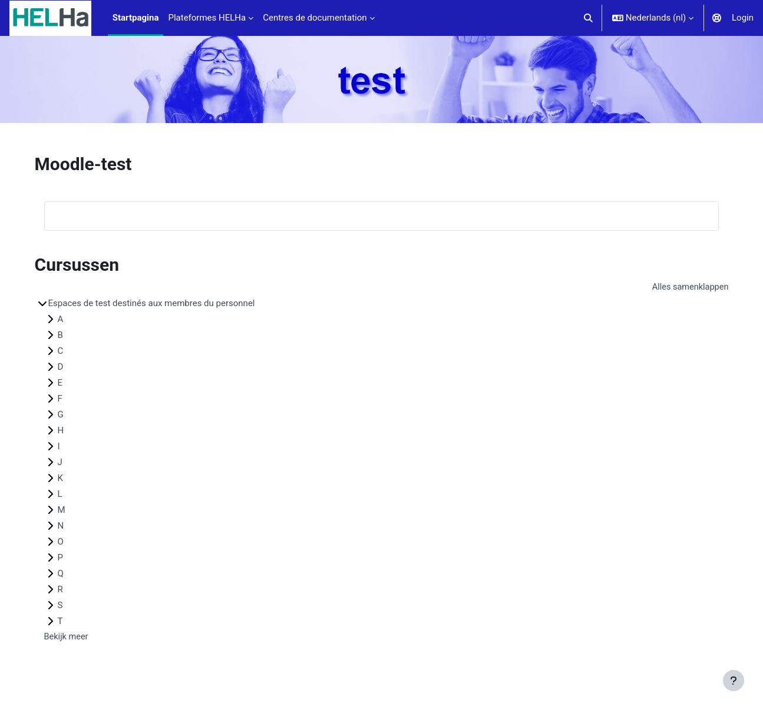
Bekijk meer (92, 637)
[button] (588, 18)
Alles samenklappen (664, 287)
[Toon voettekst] (733, 680)
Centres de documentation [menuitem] (314, 17)
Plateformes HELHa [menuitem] (207, 17)
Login (743, 17)
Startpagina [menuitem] (136, 17)
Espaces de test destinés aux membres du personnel (176, 303)
